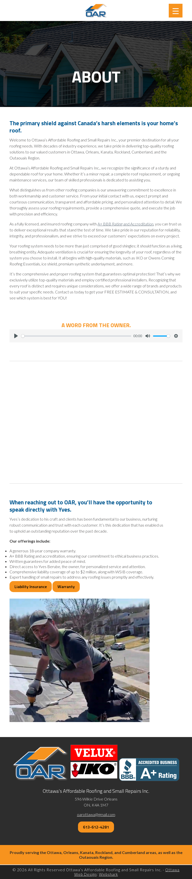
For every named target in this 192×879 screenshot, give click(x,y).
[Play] (16, 336)
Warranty (66, 587)
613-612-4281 (96, 827)
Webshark (108, 874)
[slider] (76, 336)
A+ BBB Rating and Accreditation (126, 223)
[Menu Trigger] (175, 10)
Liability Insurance (30, 587)
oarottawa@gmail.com (96, 814)
